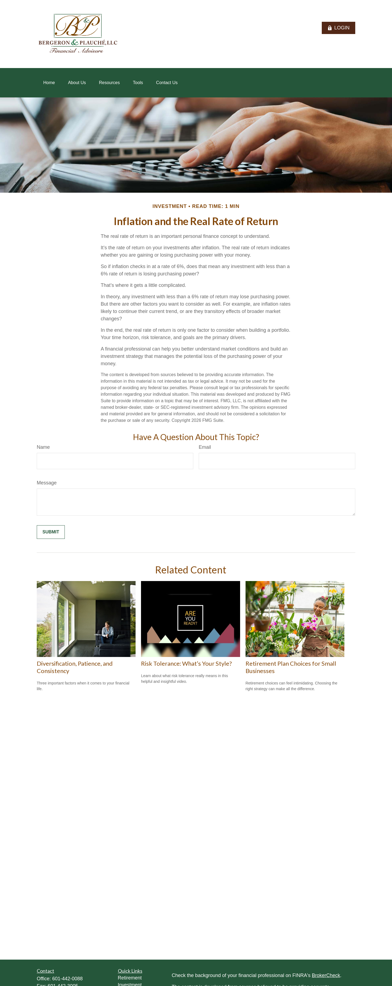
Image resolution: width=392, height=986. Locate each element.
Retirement (130, 978)
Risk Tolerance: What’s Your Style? (186, 663)
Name (43, 447)
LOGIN (338, 27)
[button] (49, 83)
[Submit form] (51, 532)
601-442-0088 (67, 978)
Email (205, 447)
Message (47, 483)
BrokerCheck (326, 975)
